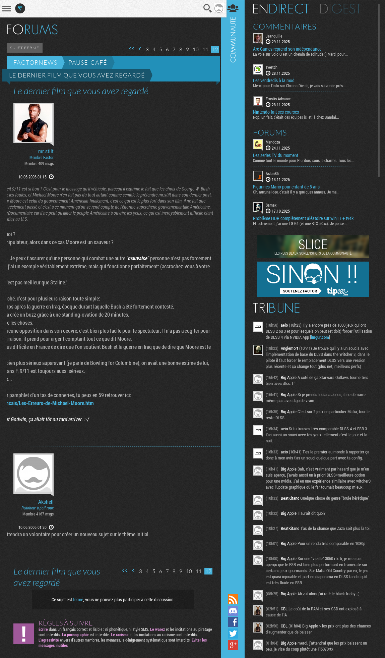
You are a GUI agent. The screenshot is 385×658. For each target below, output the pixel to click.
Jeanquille (277, 35)
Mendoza (276, 141)
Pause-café (87, 62)
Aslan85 (275, 173)
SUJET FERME (24, 47)
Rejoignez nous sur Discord (236, 611)
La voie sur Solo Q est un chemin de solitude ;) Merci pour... (303, 54)
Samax (274, 204)
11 (203, 49)
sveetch (274, 67)
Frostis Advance (281, 98)
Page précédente (137, 48)
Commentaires (287, 26)
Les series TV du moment (278, 155)
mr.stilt (46, 151)
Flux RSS (236, 599)
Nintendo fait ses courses (279, 111)
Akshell (46, 502)
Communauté (236, 296)
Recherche (206, 8)
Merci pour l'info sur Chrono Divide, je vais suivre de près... (302, 85)
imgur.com (342, 337)
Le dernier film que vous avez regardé (77, 75)
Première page (129, 48)
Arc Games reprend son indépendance (290, 49)
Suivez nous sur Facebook (236, 622)
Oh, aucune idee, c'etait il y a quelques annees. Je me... (299, 191)
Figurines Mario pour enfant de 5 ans (289, 186)
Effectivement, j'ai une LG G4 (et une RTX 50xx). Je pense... (303, 223)
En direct (284, 8)
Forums (273, 132)
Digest (343, 8)
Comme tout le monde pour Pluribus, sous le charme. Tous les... (306, 160)
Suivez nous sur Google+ (236, 645)
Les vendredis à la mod (277, 80)
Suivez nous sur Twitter (236, 633)
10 (193, 49)
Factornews (35, 62)
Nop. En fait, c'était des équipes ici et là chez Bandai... (299, 116)
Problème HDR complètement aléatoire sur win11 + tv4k (306, 218)
